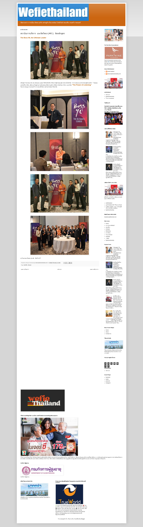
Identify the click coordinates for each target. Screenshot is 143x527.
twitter (107, 379)
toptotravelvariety (110, 96)
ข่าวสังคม (108, 232)
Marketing (108, 231)
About (107, 332)
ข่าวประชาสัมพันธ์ (110, 225)
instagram (108, 383)
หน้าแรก (59, 269)
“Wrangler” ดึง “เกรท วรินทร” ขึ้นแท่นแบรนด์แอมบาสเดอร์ (117, 134)
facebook (108, 377)
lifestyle (29, 265)
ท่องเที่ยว (25, 265)
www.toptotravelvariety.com (114, 73)
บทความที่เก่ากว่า (94, 269)
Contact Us (108, 333)
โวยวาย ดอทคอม (110, 98)
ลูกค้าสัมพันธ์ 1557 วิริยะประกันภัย (114, 205)
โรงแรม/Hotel (109, 234)
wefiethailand (109, 203)
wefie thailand (111, 71)
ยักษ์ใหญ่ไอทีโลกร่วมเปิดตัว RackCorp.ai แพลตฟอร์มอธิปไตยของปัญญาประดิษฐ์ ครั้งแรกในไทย (114, 150)
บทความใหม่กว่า (25, 269)
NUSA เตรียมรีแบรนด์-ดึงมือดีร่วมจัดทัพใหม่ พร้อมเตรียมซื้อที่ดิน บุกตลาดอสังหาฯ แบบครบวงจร (117, 168)
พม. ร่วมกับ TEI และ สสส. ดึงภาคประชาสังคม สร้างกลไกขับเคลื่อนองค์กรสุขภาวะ (117, 313)
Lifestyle (108, 229)
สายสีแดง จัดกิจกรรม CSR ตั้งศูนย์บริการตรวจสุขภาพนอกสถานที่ (117, 298)
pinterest (108, 381)
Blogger (83, 519)
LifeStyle (108, 236)
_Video (107, 238)
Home (107, 223)
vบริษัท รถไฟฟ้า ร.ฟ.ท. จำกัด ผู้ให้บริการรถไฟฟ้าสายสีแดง (114, 207)
